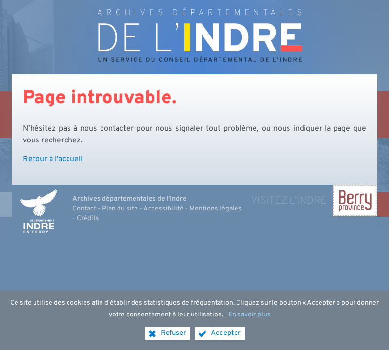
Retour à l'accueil (53, 159)
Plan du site (120, 208)
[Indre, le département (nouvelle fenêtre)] (38, 211)
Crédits (88, 218)
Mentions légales (215, 208)
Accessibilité (163, 208)
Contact (84, 208)
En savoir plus (249, 318)
